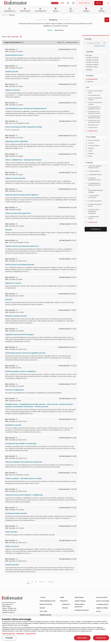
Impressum (20, 633)
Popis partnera (30, 633)
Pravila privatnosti (8, 633)
